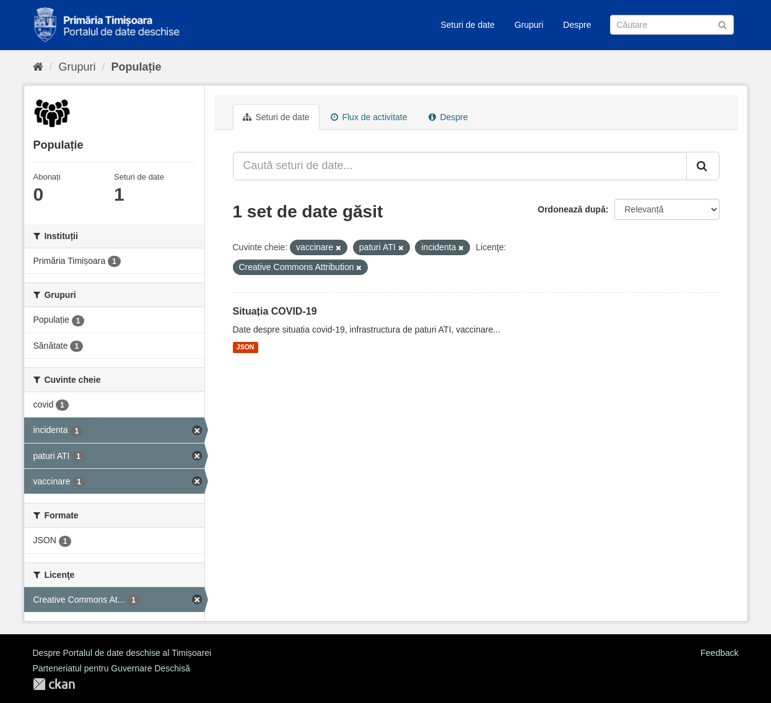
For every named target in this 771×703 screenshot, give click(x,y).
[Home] (38, 67)
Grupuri (529, 25)
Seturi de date (468, 25)
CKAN (54, 684)
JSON (246, 347)
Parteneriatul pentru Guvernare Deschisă (111, 668)
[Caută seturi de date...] (460, 166)
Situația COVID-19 (275, 311)
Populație (136, 67)
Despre (577, 25)
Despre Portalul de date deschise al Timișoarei (122, 653)
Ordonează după (572, 209)
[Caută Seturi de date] (672, 25)
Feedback (719, 653)
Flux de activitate (369, 117)
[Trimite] (722, 24)
